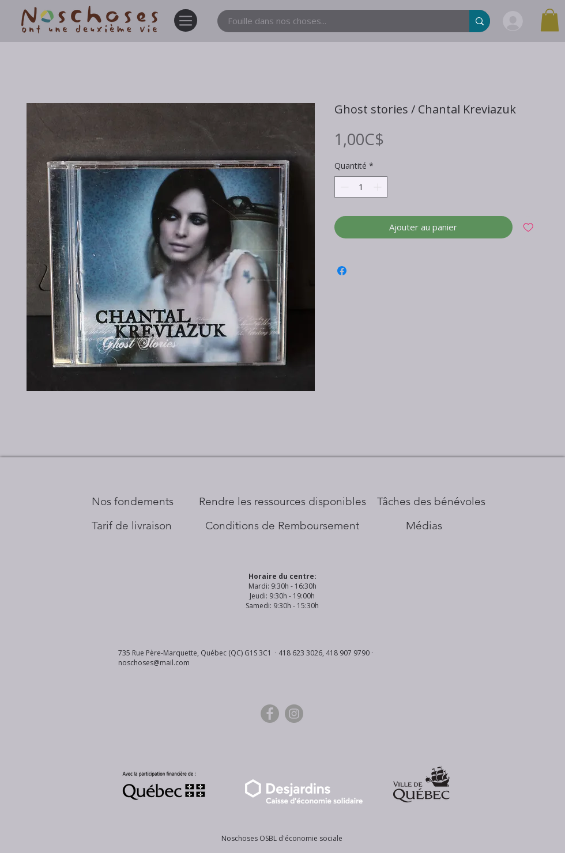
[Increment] (378, 187)
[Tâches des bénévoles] (431, 501)
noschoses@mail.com (154, 663)
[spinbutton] (361, 187)
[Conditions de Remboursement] (282, 525)
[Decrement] (343, 187)
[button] (549, 20)
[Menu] (185, 20)
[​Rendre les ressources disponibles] (282, 501)
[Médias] (424, 525)
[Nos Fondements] (133, 501)
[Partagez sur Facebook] (342, 271)
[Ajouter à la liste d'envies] (528, 227)
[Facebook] (270, 713)
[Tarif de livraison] (131, 525)
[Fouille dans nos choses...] (336, 21)
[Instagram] (294, 713)
